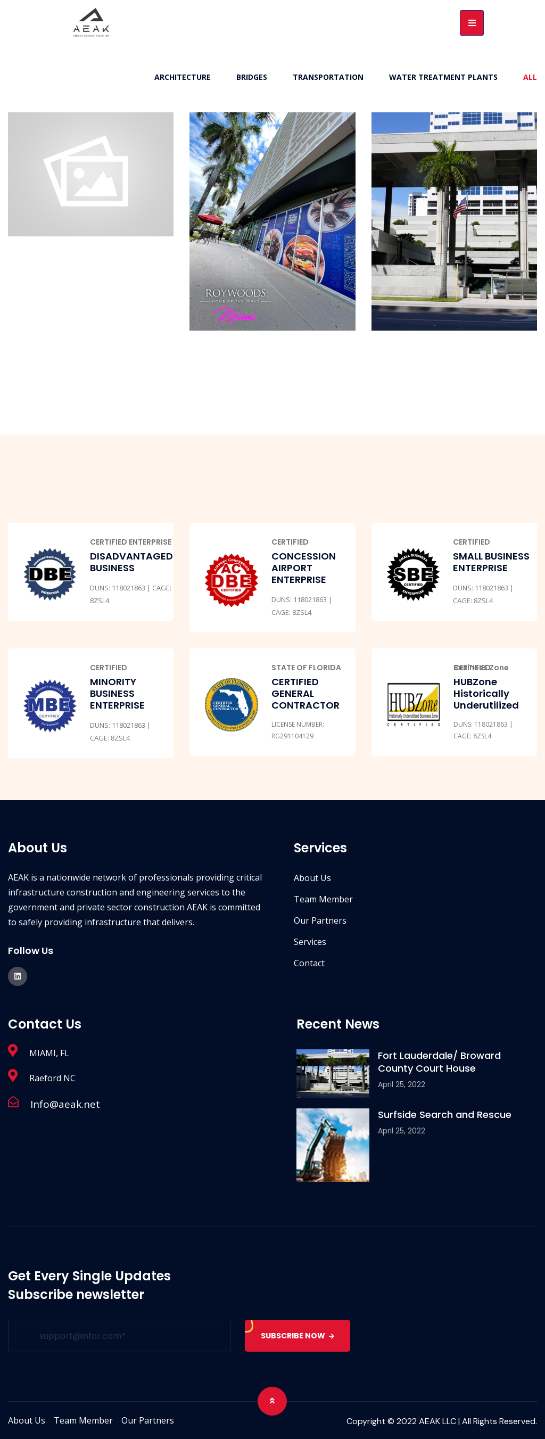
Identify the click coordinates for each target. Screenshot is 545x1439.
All (530, 77)
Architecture (182, 77)
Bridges (251, 77)
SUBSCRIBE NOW (299, 1335)
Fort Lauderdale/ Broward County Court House (439, 1062)
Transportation (328, 77)
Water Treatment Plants (443, 77)
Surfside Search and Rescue (444, 1114)
